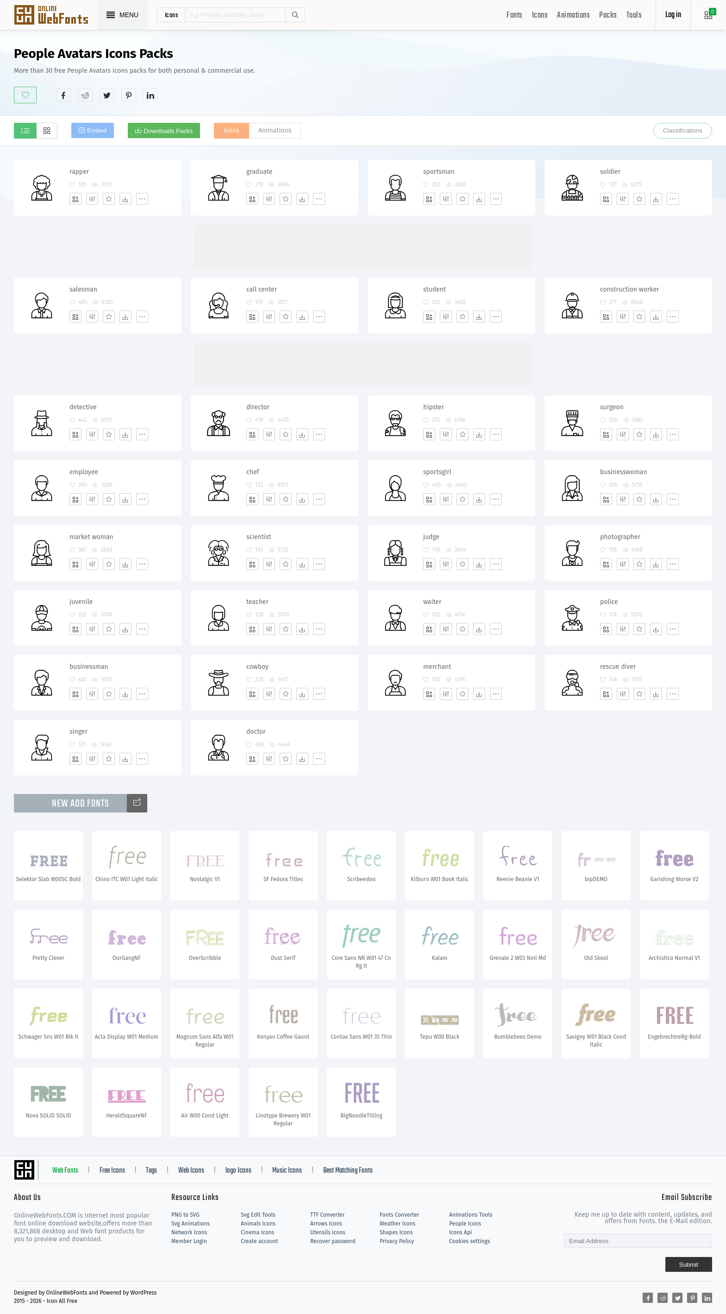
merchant (437, 667)
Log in (673, 15)
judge (431, 537)
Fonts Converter (399, 1215)
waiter (432, 602)
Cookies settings (469, 1241)
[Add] (75, 199)
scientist (258, 537)
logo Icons (238, 1171)
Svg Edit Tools (258, 1215)
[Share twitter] (107, 95)
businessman (88, 667)
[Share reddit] (85, 95)
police (609, 602)
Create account (259, 1241)
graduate (259, 172)
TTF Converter (327, 1215)
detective (83, 407)
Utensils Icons (327, 1232)
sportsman (439, 172)
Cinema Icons (257, 1232)
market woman (91, 537)
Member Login (189, 1241)
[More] (142, 199)
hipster (433, 407)
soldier (610, 172)
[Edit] (92, 199)
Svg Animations (190, 1223)
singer (78, 732)
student (434, 289)
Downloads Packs (168, 130)
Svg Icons (55, 16)
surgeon (612, 407)
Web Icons (191, 1171)
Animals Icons (258, 1223)
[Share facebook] (63, 95)
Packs (608, 15)
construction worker (629, 289)
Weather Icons (397, 1223)
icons (171, 14)
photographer (620, 537)
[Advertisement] (543, 74)
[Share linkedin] (150, 95)
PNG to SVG (185, 1215)
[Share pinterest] (128, 95)
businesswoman (623, 472)
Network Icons (189, 1232)
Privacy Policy (397, 1241)
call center (261, 289)
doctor (256, 732)
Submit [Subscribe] (688, 1264)
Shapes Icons (396, 1232)
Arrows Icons (326, 1223)
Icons (540, 15)
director (257, 407)
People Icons (465, 1223)
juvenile (81, 602)
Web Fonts (65, 1171)
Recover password (333, 1241)
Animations (573, 15)
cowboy (257, 667)
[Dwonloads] (125, 199)
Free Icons (112, 1171)
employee (83, 472)
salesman (83, 289)
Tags (151, 1171)
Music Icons (287, 1171)
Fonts (515, 15)
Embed (96, 130)
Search (295, 15)
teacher (257, 602)
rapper (79, 172)
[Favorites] (109, 199)
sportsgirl (437, 472)
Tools (634, 15)
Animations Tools (470, 1215)
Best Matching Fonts (348, 1171)
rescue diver (618, 667)
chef (252, 472)
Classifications (682, 130)
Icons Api (460, 1232)
